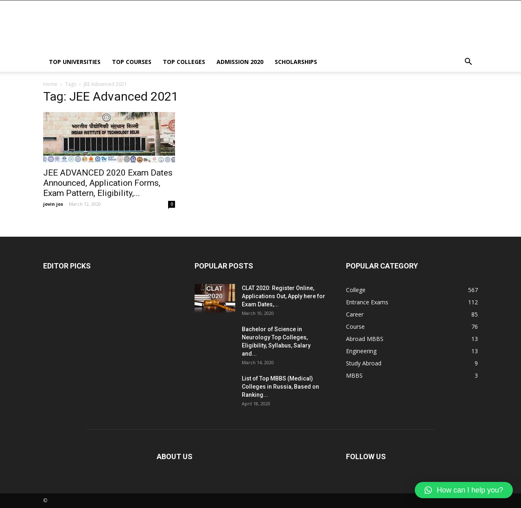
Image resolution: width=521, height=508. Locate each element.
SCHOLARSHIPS (296, 62)
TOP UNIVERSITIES (75, 62)
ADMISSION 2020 (240, 62)
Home (50, 84)
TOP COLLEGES (184, 62)
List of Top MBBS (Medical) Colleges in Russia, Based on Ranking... (280, 386)
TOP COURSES (131, 62)
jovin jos (53, 204)
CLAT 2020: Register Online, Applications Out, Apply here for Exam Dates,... (283, 296)
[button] (468, 62)
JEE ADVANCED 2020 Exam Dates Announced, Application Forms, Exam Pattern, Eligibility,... (108, 183)
